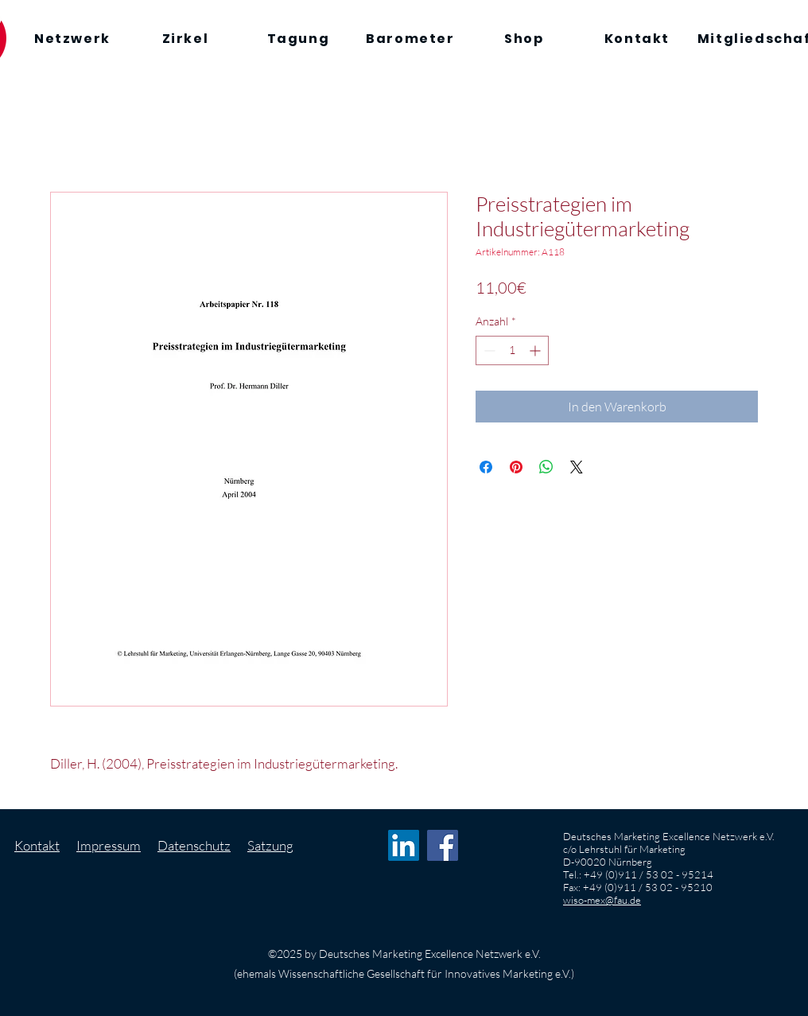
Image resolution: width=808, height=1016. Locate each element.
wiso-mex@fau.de (602, 899)
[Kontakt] (637, 38)
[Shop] (524, 38)
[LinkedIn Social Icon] (403, 845)
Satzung (270, 845)
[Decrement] (488, 350)
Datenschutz (194, 845)
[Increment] (536, 350)
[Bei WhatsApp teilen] (546, 467)
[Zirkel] (185, 38)
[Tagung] (298, 38)
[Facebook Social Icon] (442, 845)
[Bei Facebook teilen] (485, 467)
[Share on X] (576, 467)
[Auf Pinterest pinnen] (516, 467)
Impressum (108, 845)
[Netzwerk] (72, 38)
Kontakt (37, 845)
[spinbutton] (512, 350)
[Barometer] (410, 38)
